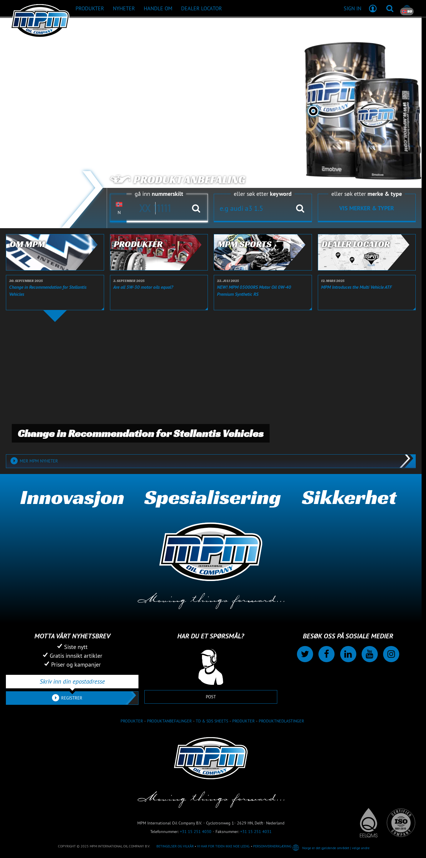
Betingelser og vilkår (175, 846)
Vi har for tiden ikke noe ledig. (223, 846)
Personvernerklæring (272, 846)
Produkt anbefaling (177, 179)
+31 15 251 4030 (195, 831)
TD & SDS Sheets (212, 721)
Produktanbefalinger (169, 721)
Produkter (243, 721)
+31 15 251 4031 (256, 831)
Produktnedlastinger (281, 721)
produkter (132, 721)
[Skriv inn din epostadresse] (72, 681)
